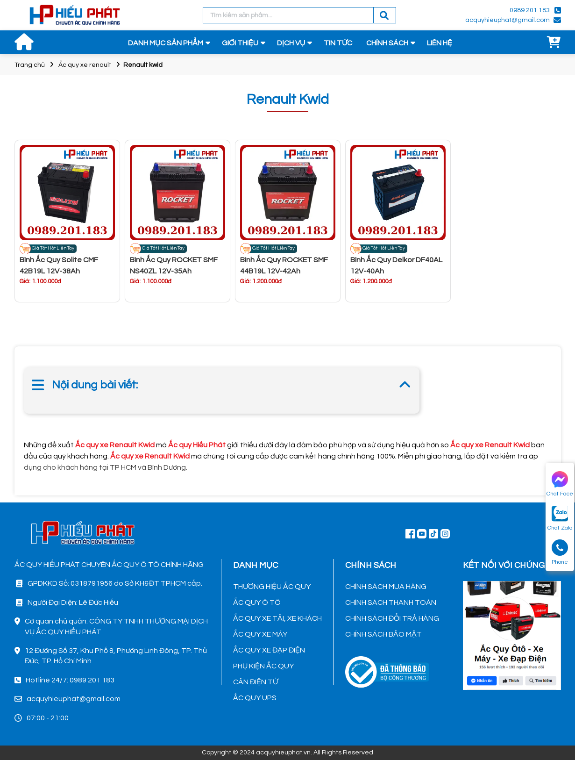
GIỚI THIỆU (240, 43)
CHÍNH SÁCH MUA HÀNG (385, 586)
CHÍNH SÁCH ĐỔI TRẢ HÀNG (392, 618)
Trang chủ (29, 65)
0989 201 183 (530, 10)
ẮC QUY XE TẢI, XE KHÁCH (277, 618)
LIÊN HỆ (439, 43)
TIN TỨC (338, 43)
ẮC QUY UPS (255, 698)
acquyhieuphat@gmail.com (507, 20)
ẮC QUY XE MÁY (260, 634)
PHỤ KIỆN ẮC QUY (263, 666)
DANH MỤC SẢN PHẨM (165, 43)
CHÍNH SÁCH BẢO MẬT (383, 634)
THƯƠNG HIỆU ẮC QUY (272, 586)
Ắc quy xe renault (84, 65)
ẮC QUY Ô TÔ (257, 602)
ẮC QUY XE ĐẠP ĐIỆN (269, 650)
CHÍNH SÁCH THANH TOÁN (390, 602)
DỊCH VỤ (291, 43)
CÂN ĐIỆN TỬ (255, 682)
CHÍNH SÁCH (387, 43)
